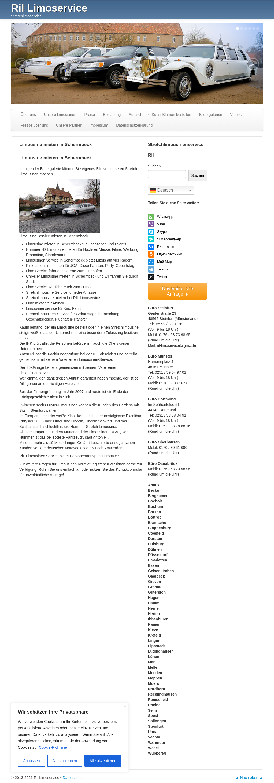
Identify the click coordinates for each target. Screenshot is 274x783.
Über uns (28, 114)
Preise (89, 114)
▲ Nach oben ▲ (249, 777)
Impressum (99, 125)
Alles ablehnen (64, 761)
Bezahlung (112, 114)
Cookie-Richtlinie (53, 747)
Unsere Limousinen (60, 114)
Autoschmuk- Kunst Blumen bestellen (160, 114)
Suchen (154, 166)
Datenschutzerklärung (134, 125)
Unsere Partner (69, 125)
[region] (70, 737)
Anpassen (31, 761)
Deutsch (161, 190)
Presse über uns (34, 125)
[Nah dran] (125, 705)
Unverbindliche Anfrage (177, 291)
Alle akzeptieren (103, 761)
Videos (236, 114)
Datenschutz (73, 777)
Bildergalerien (210, 114)
